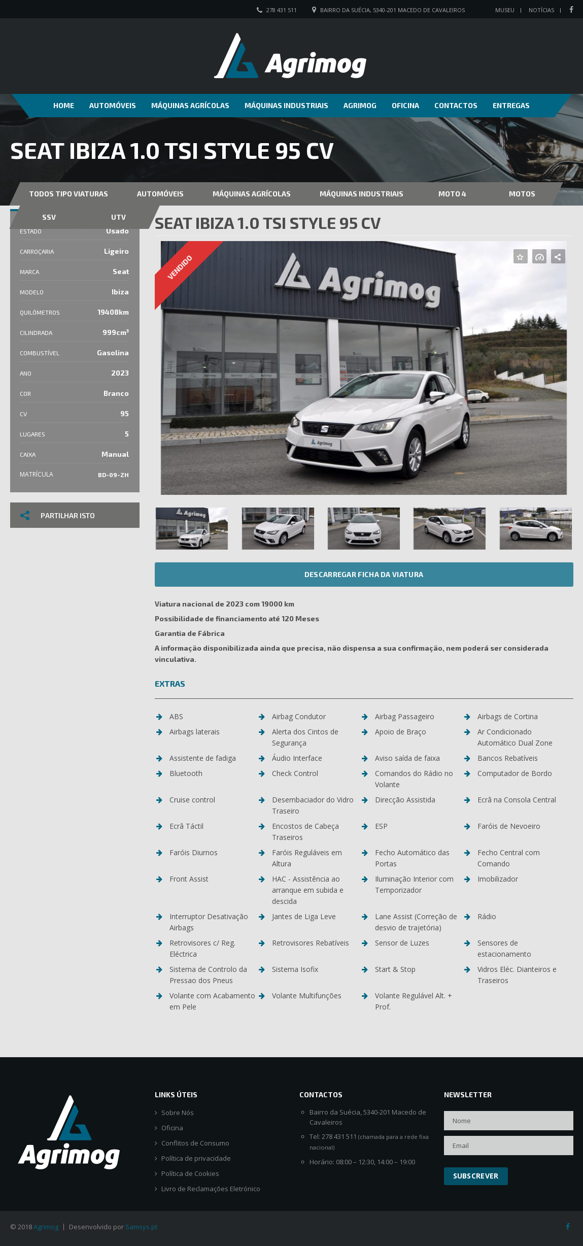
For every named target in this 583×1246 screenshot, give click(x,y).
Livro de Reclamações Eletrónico (210, 1189)
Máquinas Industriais (286, 105)
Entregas (511, 105)
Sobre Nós (177, 1112)
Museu (505, 10)
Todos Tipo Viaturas (68, 193)
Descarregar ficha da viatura (363, 574)
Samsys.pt (141, 1226)
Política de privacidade (196, 1158)
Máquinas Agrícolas (190, 105)
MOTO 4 (452, 193)
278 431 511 (281, 10)
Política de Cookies (190, 1173)
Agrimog (360, 105)
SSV (49, 217)
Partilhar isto (57, 515)
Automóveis (112, 105)
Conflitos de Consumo (195, 1143)
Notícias (541, 10)
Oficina (405, 105)
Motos (522, 193)
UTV (118, 217)
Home (63, 105)
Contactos (455, 105)
